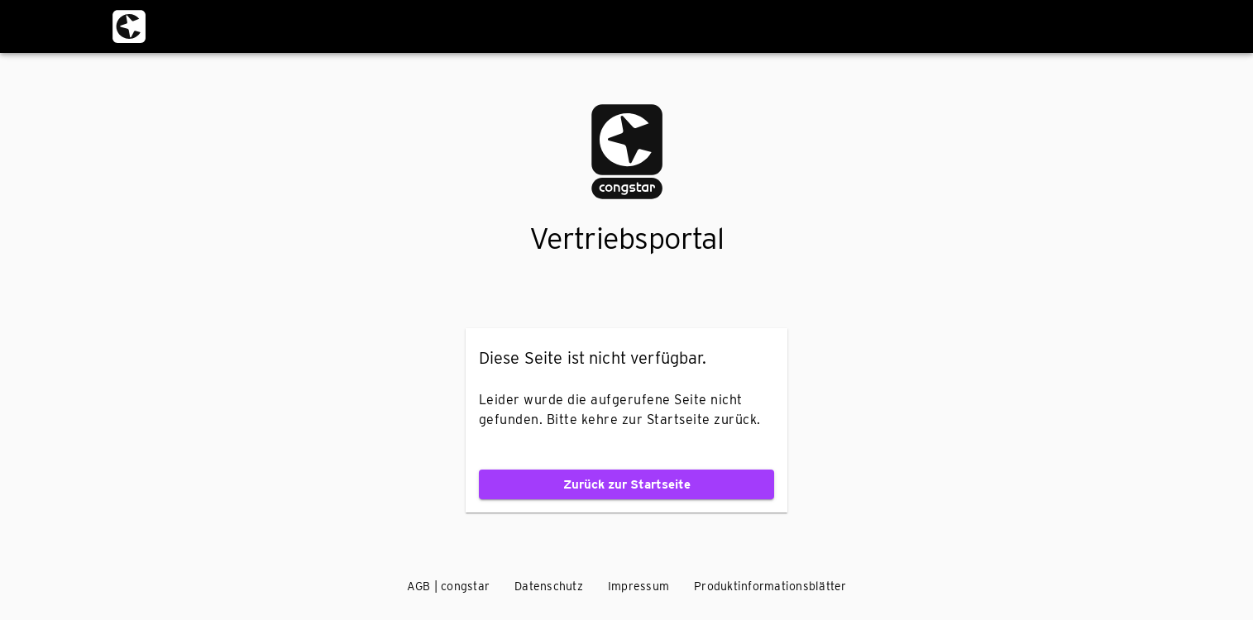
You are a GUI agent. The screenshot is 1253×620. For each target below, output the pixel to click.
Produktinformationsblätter (770, 586)
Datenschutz (548, 586)
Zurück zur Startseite (626, 484)
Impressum (638, 586)
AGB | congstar (448, 586)
